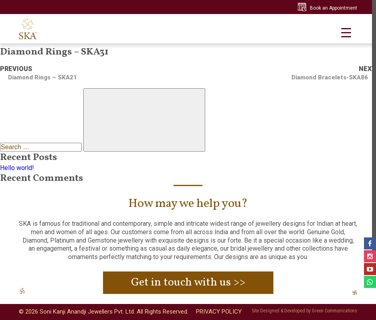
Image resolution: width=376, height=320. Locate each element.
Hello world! (17, 168)
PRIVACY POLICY (219, 311)
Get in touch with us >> (188, 282)
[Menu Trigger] (346, 33)
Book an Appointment (333, 8)
